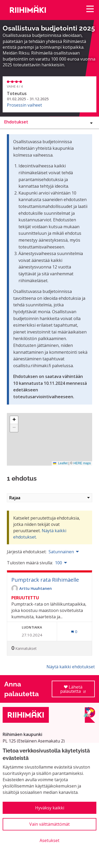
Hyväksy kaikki (49, 808)
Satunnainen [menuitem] (61, 552)
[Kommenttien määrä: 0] (74, 632)
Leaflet (60, 463)
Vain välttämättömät (49, 824)
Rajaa (49, 498)
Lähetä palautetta (77, 690)
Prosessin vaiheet (24, 105)
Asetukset (49, 840)
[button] (14, 420)
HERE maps (82, 463)
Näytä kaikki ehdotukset (70, 667)
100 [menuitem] (58, 563)
